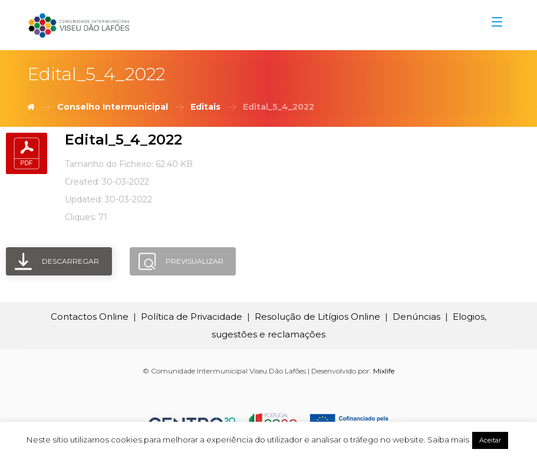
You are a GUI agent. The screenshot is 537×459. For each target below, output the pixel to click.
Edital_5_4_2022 (123, 139)
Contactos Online (90, 316)
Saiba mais (448, 439)
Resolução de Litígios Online (317, 316)
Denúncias (416, 316)
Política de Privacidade (191, 316)
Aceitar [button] (490, 440)
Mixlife (383, 370)
